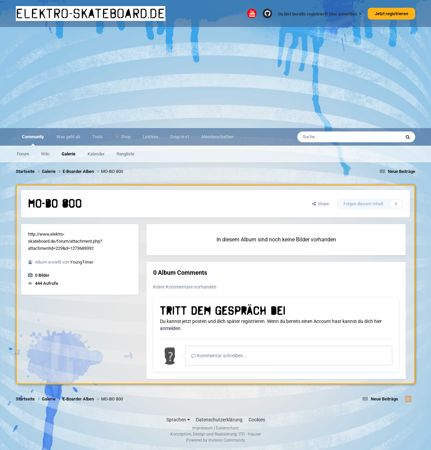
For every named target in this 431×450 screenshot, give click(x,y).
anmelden (170, 328)
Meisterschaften (217, 136)
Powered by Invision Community (215, 440)
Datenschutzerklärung (219, 419)
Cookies (256, 419)
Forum (23, 153)
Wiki (45, 153)
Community (33, 140)
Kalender (96, 153)
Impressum (202, 428)
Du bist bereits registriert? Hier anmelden (320, 14)
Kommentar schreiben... (219, 355)
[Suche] (335, 136)
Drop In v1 (180, 136)
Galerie (68, 153)
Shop (125, 136)
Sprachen (178, 419)
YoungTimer (81, 262)
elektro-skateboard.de (90, 13)
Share (320, 203)
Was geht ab (68, 136)
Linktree (150, 136)
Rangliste (125, 153)
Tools (97, 136)
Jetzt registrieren (391, 13)
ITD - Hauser (250, 434)
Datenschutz (227, 428)
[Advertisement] (215, 77)
